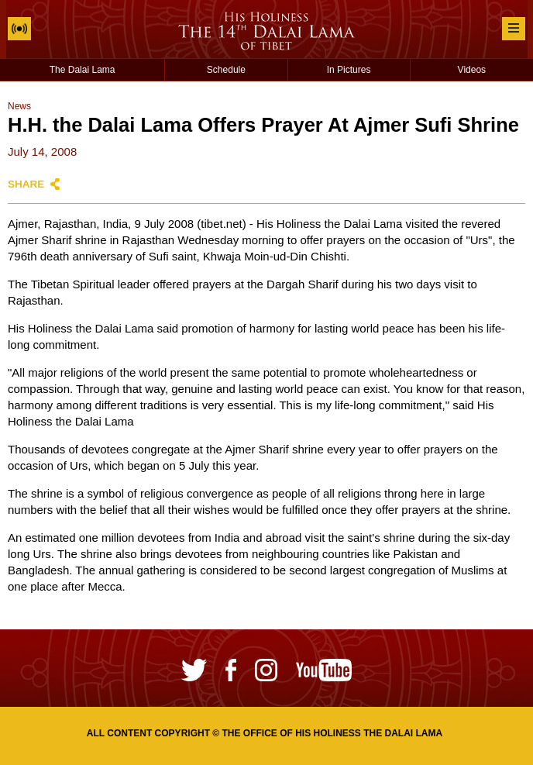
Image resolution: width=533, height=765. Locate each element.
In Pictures (349, 69)
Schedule (226, 69)
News (19, 106)
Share (26, 184)
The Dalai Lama (82, 69)
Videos (472, 69)
